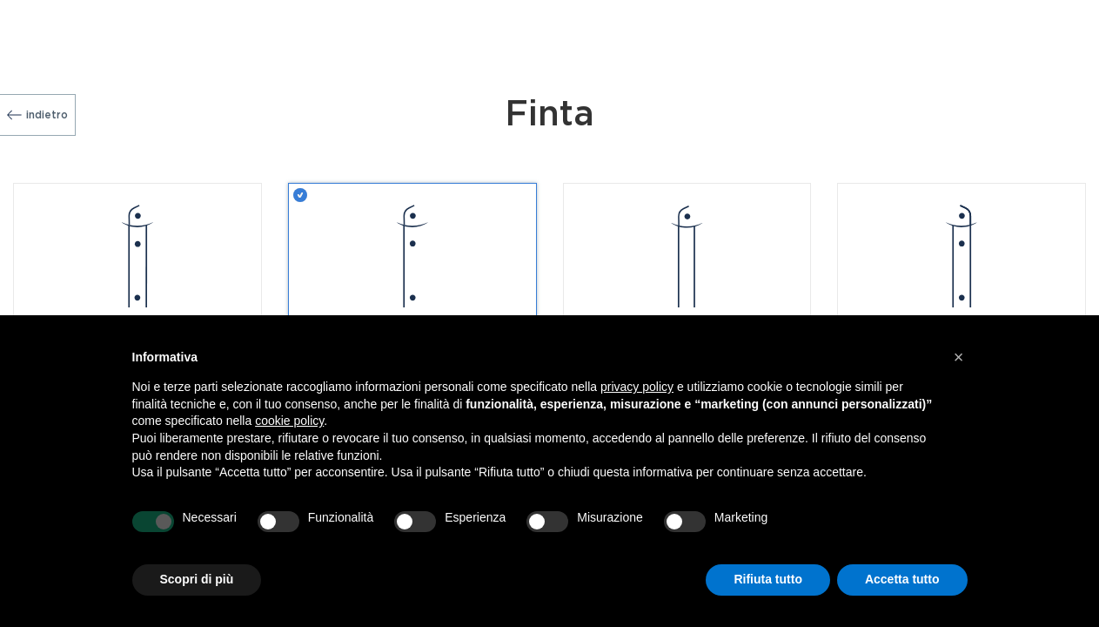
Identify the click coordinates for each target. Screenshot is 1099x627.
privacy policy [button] (636, 387)
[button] (959, 357)
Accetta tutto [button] (902, 579)
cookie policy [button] (289, 421)
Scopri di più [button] (197, 579)
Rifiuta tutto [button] (768, 579)
